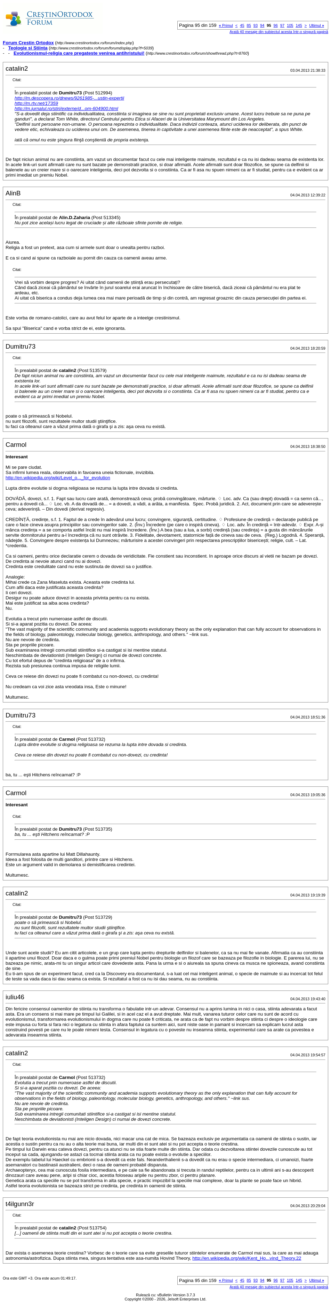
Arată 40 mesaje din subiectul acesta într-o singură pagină (278, 32)
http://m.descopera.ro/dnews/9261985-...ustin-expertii (69, 98)
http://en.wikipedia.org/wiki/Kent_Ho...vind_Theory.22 (246, 1258)
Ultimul (316, 25)
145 (299, 25)
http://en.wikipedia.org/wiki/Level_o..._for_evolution (58, 477)
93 (255, 25)
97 (282, 25)
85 (249, 25)
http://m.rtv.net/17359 (36, 103)
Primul (226, 25)
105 (290, 25)
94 (262, 25)
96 (276, 25)
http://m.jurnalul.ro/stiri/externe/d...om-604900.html (66, 108)
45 (242, 25)
